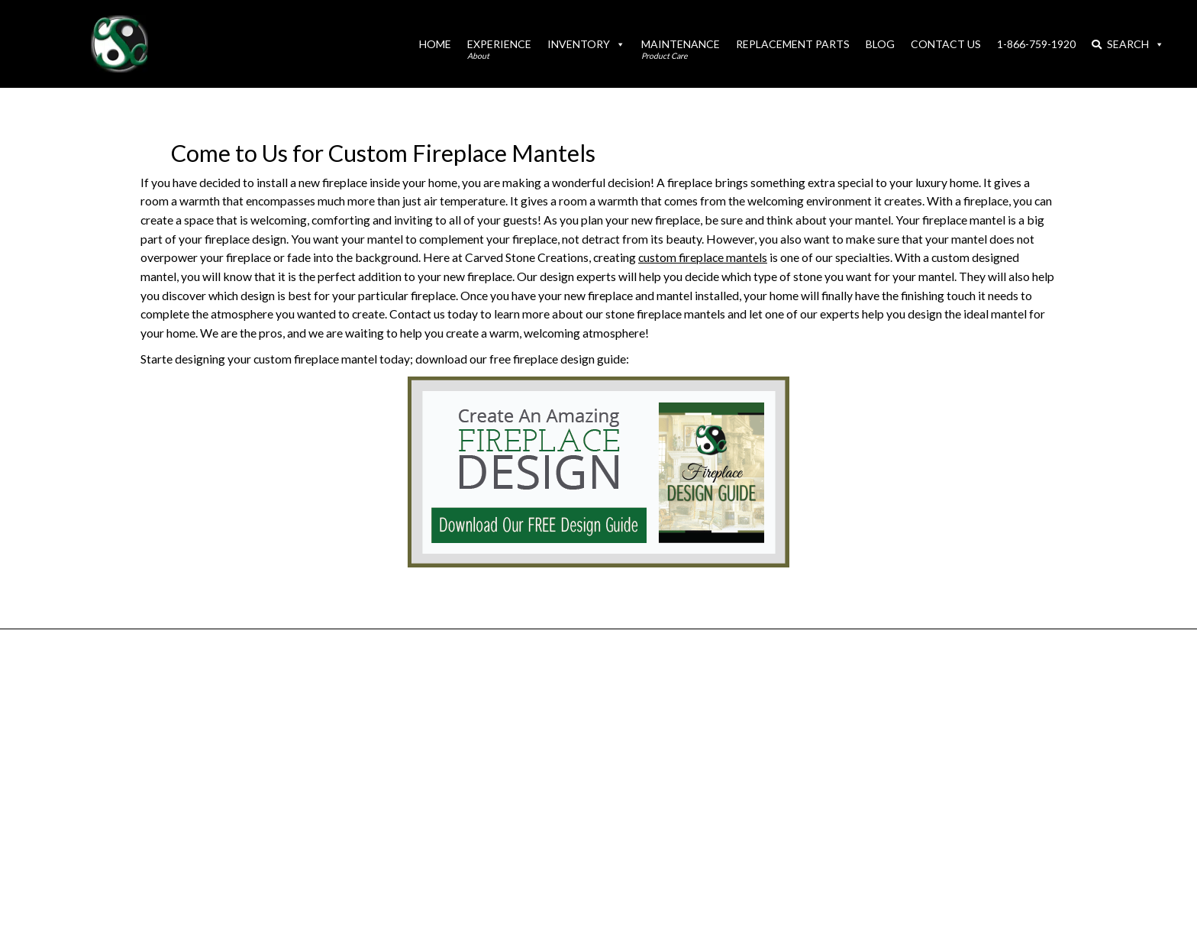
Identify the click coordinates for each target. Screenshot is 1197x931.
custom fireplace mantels (702, 257)
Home (435, 43)
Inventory (586, 43)
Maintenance (680, 48)
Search (1128, 43)
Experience (499, 48)
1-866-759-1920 (1036, 43)
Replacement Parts (793, 43)
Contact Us (946, 43)
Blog (880, 43)
